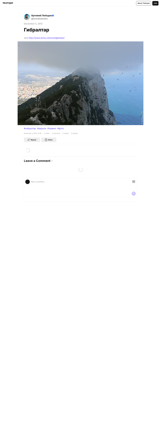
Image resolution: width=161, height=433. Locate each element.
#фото (60, 128)
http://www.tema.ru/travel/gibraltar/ (47, 38)
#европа (41, 128)
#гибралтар (30, 128)
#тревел (51, 128)
